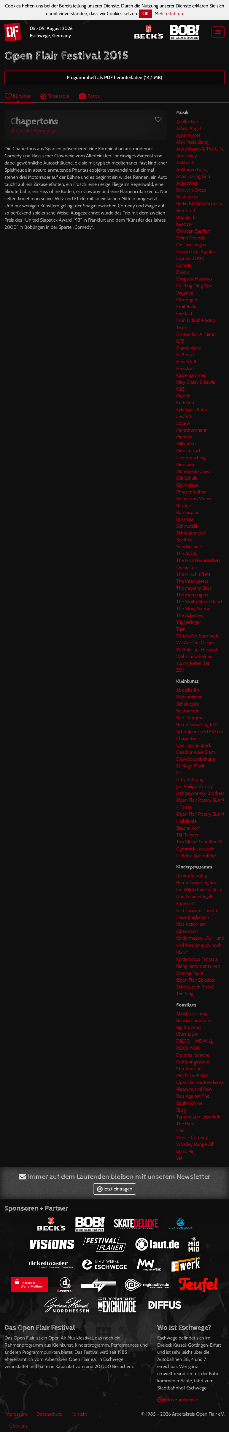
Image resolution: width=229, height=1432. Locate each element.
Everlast (184, 313)
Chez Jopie (187, 1034)
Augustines (187, 183)
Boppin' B (186, 217)
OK (145, 13)
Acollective (187, 121)
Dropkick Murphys (194, 279)
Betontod (185, 210)
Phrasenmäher (191, 492)
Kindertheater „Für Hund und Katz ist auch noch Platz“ (200, 945)
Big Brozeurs (188, 1027)
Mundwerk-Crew (193, 471)
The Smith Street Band (199, 601)
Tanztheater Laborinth (198, 1117)
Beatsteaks (187, 197)
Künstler (18, 96)
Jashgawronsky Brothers (200, 793)
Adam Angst (188, 128)
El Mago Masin (191, 766)
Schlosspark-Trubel (195, 987)
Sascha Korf (188, 828)
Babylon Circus (191, 190)
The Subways (189, 615)
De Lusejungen (191, 244)
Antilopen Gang (192, 169)
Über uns (18, 1426)
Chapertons (188, 738)
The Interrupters (192, 581)
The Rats (185, 1124)
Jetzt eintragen (114, 1189)
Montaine (185, 464)
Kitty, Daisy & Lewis (195, 382)
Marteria (184, 437)
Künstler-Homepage (33, 131)
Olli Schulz (187, 478)
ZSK (180, 670)
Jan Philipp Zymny (194, 786)
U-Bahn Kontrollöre (196, 855)
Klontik (183, 396)
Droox (182, 272)
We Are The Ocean (195, 643)
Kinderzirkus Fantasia (197, 959)
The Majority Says (194, 588)
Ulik (180, 1130)
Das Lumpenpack (193, 745)
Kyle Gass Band (191, 409)
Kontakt (79, 1414)
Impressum (15, 1414)
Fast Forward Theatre (197, 910)
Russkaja (184, 519)
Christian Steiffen (193, 231)
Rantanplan (188, 512)
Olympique (187, 485)
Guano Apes (188, 348)
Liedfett (183, 416)
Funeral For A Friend (196, 334)
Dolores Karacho (193, 1055)
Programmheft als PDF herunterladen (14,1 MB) (114, 77)
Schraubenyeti (190, 533)
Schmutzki (186, 526)
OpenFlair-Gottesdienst (199, 1082)
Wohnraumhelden (194, 656)
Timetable (54, 96)
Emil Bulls (186, 306)
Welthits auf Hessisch (197, 649)
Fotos (89, 96)
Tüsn (181, 629)
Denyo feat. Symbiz (196, 251)
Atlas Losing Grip (193, 176)
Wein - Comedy (192, 1137)
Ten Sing (184, 994)
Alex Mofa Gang (192, 142)
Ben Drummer (190, 717)
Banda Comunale (193, 1020)
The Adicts (186, 553)
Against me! (188, 135)
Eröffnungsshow (192, 1062)
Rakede (183, 505)
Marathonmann (192, 430)
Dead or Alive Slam (195, 752)
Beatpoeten (188, 711)
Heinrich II (186, 361)
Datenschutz (49, 1414)
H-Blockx (185, 355)
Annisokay (186, 156)
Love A (183, 423)
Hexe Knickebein (192, 917)
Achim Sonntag (191, 875)
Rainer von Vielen (194, 499)
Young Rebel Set (192, 663)
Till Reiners (187, 835)
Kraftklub (185, 402)
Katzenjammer (191, 375)
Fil (178, 772)
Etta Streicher (189, 1068)
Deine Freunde (190, 238)
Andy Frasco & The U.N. (200, 149)
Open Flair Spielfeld (196, 980)
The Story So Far (192, 608)
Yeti (179, 1158)
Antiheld (184, 162)
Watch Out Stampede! (198, 636)
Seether (184, 540)
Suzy (181, 1110)
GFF (180, 341)
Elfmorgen (186, 300)
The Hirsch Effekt (193, 574)
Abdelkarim (187, 690)
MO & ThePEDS (192, 1075)
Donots (183, 265)
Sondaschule (189, 546)
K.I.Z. (180, 389)
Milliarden (186, 443)
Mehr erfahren (169, 13)
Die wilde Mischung (195, 759)
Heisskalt (185, 368)
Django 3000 (190, 258)
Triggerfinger (188, 622)
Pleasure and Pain (194, 1089)
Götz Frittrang (189, 779)
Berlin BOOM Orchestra (200, 203)
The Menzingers (192, 595)
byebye (183, 224)
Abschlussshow (191, 1013)
